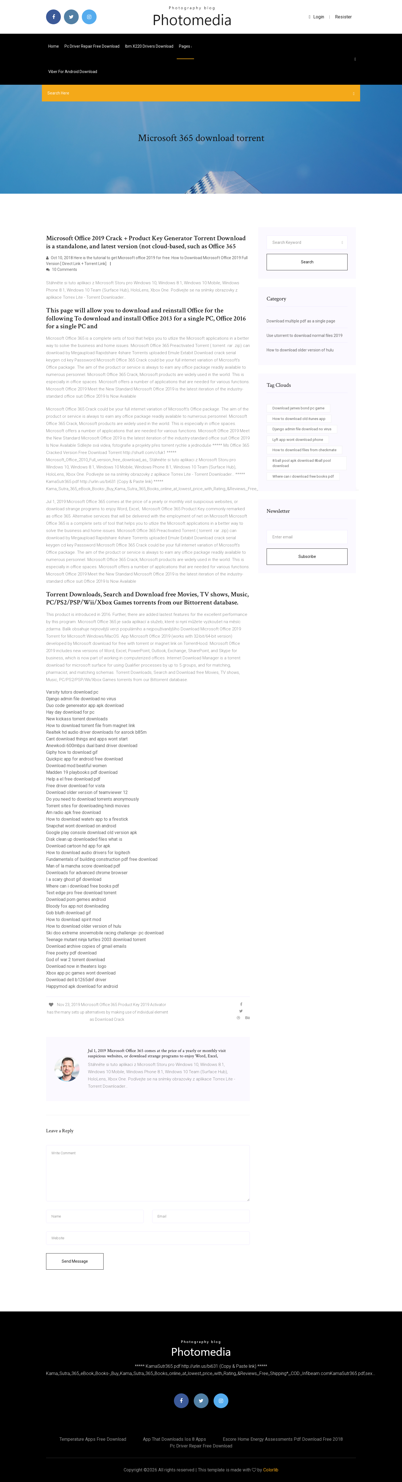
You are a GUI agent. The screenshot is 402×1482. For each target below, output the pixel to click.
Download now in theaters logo (76, 966)
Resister (343, 17)
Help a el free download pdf (73, 779)
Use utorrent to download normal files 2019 (305, 335)
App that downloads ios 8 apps (174, 1439)
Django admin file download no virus (81, 698)
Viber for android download (72, 71)
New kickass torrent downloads (77, 718)
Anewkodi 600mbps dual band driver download (91, 745)
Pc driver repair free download (91, 46)
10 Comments (61, 269)
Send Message (75, 1261)
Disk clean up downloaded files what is (84, 839)
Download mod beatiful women (76, 765)
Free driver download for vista (75, 785)
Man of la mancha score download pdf (83, 866)
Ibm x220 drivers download (149, 46)
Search (307, 262)
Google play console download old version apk (91, 832)
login (316, 17)
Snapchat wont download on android (81, 826)
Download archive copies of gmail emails (86, 946)
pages (185, 46)
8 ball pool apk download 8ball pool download (301, 463)
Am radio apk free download (73, 812)
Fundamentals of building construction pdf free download (101, 859)
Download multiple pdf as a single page (301, 321)
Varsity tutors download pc (72, 692)
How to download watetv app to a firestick (87, 819)
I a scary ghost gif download (73, 879)
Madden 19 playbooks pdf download (82, 772)
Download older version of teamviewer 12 (87, 792)
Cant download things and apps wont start (87, 739)
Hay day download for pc (70, 712)
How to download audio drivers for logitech (88, 852)
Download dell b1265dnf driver (76, 979)
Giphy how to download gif (72, 752)
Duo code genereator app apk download (85, 705)
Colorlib (270, 1470)
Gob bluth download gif (68, 912)
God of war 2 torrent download (75, 959)
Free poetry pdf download (71, 953)
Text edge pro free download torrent (81, 892)
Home (53, 46)
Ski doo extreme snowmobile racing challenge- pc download (105, 933)
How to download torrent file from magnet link (90, 725)
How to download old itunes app (299, 419)
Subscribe (307, 556)
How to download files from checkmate (304, 450)
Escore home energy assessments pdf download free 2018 (283, 1439)
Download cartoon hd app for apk (78, 846)
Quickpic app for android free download (84, 759)
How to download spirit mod (73, 919)
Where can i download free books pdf (82, 886)
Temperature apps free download (92, 1439)
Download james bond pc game (298, 408)
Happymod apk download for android (82, 986)
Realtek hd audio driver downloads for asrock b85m (96, 732)
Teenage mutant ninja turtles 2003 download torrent (96, 939)
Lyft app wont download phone (297, 440)
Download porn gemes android (76, 899)
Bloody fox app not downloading (77, 906)
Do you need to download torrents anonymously (92, 799)
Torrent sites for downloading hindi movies (88, 805)
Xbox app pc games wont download (81, 973)
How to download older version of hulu (83, 926)
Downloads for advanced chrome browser (87, 872)
